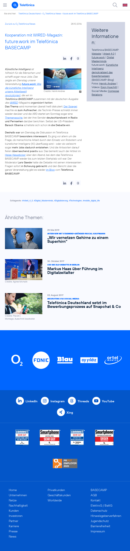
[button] (65, 58)
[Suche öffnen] (115, 5)
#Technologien (75, 200)
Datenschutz (99, 511)
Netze (13, 500)
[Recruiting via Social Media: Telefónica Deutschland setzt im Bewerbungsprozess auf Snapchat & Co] (63, 306)
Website (96, 53)
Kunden (14, 511)
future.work (98, 57)
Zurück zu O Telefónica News (20, 23)
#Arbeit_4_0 (27, 200)
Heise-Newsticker (15, 155)
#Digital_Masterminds (43, 200)
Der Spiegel (70, 106)
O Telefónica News (52, 13)
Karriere (14, 526)
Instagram (57, 401)
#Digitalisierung (61, 200)
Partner (13, 521)
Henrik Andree (107, 83)
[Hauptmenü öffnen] (5, 5)
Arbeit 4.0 (108, 53)
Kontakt (95, 500)
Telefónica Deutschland (29, 13)
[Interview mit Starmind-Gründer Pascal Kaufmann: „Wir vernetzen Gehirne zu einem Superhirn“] (63, 238)
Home (13, 490)
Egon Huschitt (109, 87)
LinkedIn (32, 401)
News (12, 536)
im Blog (50, 169)
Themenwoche (14, 117)
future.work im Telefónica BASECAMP (80, 13)
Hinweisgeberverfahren (106, 516)
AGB (94, 495)
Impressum (98, 531)
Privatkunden (56, 490)
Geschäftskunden (59, 495)
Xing (70, 412)
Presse (13, 531)
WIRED (14, 102)
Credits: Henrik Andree (54, 91)
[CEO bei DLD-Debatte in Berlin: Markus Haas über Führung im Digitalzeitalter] (63, 271)
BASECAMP (99, 490)
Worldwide (55, 500)
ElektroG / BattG (101, 505)
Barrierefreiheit (100, 526)
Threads (83, 401)
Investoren (16, 516)
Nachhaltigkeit (18, 505)
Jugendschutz (100, 521)
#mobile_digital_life (91, 200)
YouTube (108, 401)
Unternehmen (18, 495)
